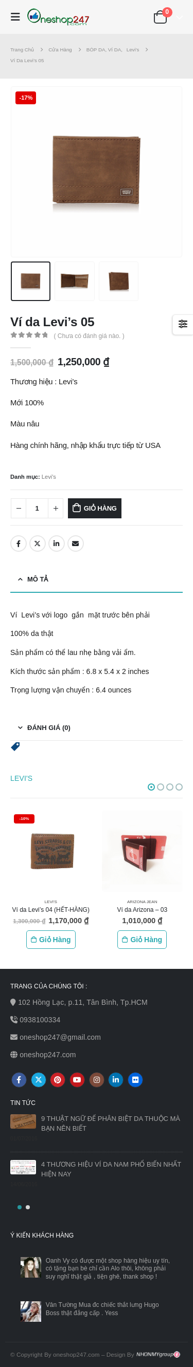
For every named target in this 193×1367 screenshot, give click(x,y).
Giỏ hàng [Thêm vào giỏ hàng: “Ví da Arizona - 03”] (146, 939)
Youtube (77, 1080)
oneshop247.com (48, 1055)
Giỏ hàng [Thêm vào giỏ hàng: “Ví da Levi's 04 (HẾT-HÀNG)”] (55, 939)
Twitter (37, 543)
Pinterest (57, 1080)
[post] (23, 1121)
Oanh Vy (58, 1260)
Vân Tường (61, 1304)
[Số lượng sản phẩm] (37, 508)
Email (75, 543)
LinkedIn (56, 543)
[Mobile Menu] (18, 17)
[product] (51, 851)
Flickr (135, 1080)
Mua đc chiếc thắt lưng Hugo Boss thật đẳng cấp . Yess (102, 1309)
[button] (15, 746)
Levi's (49, 477)
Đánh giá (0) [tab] (49, 728)
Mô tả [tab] (37, 579)
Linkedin (116, 1080)
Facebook (18, 543)
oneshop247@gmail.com (60, 1037)
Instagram (96, 1080)
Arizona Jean (142, 902)
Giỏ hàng (100, 508)
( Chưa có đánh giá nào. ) (89, 336)
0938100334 (40, 1020)
